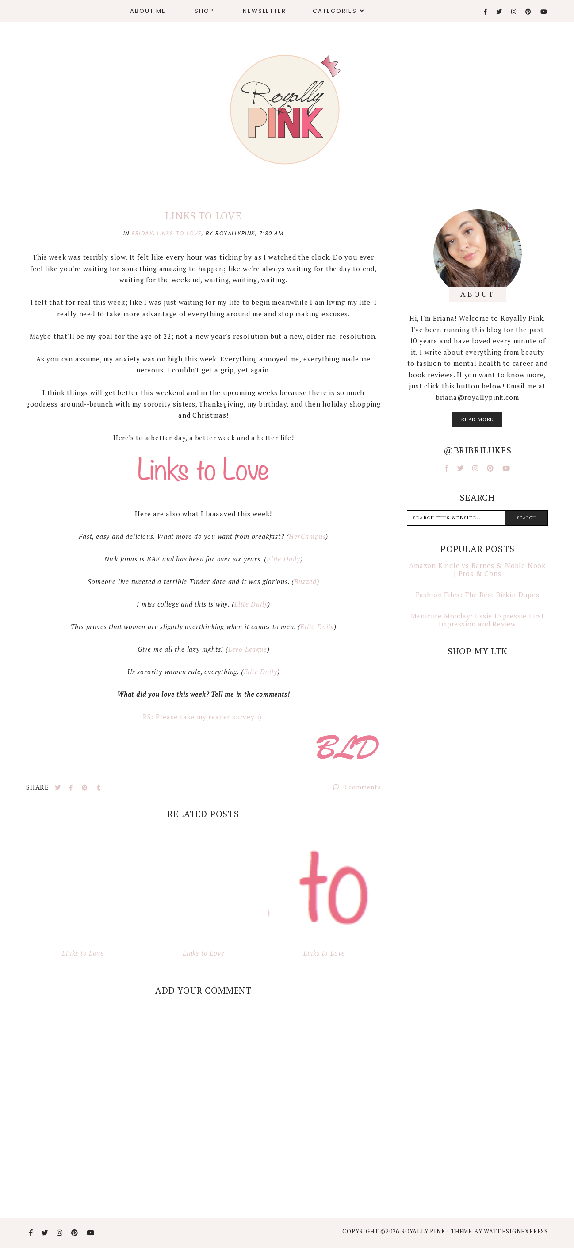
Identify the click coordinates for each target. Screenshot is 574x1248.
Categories (335, 11)
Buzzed (305, 581)
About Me (148, 11)
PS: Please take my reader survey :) (203, 716)
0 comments (357, 787)
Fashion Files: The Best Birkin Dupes (478, 594)
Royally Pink (424, 1231)
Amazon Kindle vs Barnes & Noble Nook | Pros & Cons (477, 569)
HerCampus (307, 536)
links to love (179, 233)
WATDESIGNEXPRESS (516, 1231)
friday (142, 233)
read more (477, 419)
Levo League (247, 649)
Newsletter (264, 11)
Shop (204, 11)
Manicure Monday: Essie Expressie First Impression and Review (477, 619)
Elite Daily (283, 558)
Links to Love (203, 216)
